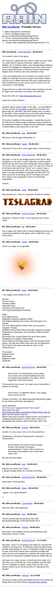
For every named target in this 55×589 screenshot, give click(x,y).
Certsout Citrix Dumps (37, 582)
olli (23, 227)
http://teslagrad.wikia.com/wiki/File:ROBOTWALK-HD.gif (26, 412)
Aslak (24, 190)
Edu (23, 133)
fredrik (24, 144)
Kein (24, 464)
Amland (25, 427)
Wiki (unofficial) (11, 27)
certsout (25, 575)
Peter (24, 290)
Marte (24, 488)
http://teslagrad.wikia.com (30, 96)
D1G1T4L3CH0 (24, 52)
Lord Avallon (27, 503)
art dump (23, 109)
